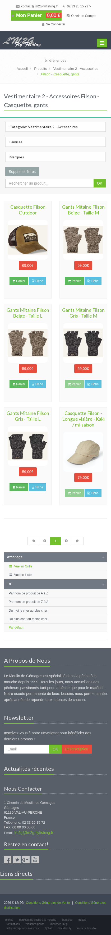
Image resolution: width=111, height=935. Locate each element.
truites (82, 919)
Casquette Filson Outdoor (27, 210)
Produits (40, 69)
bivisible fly (64, 928)
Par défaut (16, 627)
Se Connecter (54, 24)
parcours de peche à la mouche (37, 919)
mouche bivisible (87, 928)
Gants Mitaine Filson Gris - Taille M (83, 313)
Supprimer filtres (22, 171)
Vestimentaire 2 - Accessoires (76, 69)
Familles (16, 142)
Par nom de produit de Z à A (28, 602)
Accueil (22, 69)
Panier (18, 281)
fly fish (48, 928)
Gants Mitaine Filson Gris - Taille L (28, 416)
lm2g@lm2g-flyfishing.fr (34, 833)
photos (9, 919)
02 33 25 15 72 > (77, 6)
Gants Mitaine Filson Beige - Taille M (83, 210)
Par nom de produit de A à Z (28, 593)
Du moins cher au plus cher (28, 610)
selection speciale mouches (23, 928)
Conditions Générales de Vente (48, 903)
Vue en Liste (20, 575)
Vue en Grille (20, 566)
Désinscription (76, 749)
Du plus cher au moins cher (28, 619)
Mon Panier (36, 15)
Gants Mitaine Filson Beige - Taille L (28, 313)
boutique (67, 919)
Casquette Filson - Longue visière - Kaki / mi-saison (83, 419)
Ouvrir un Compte (81, 16)
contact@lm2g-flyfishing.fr (37, 6)
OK (99, 183)
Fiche (37, 281)
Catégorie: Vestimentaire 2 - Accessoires (44, 127)
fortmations (13, 924)
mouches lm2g (59, 924)
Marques (17, 157)
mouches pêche (35, 924)
